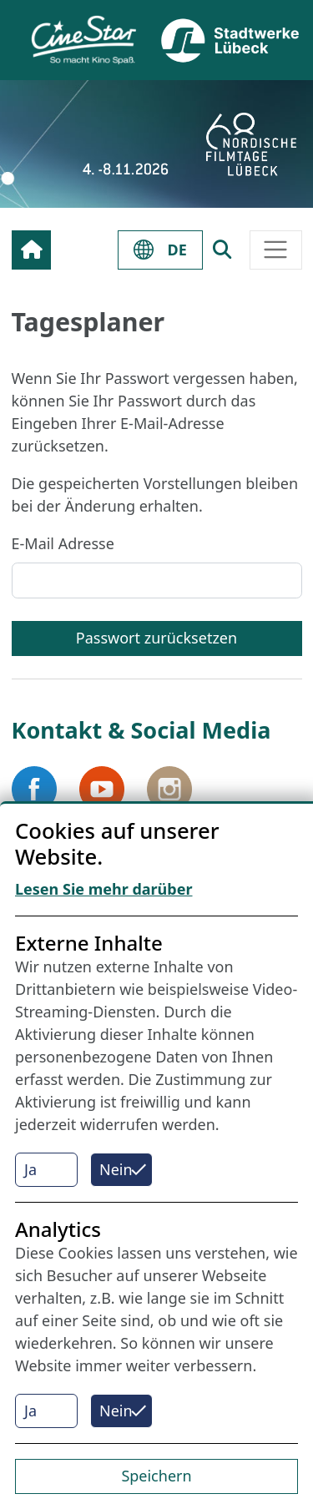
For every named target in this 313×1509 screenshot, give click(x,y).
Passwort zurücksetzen (156, 638)
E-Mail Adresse (63, 543)
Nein (116, 1169)
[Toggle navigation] (276, 250)
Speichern (156, 1476)
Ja (30, 1169)
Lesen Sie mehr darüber (104, 889)
